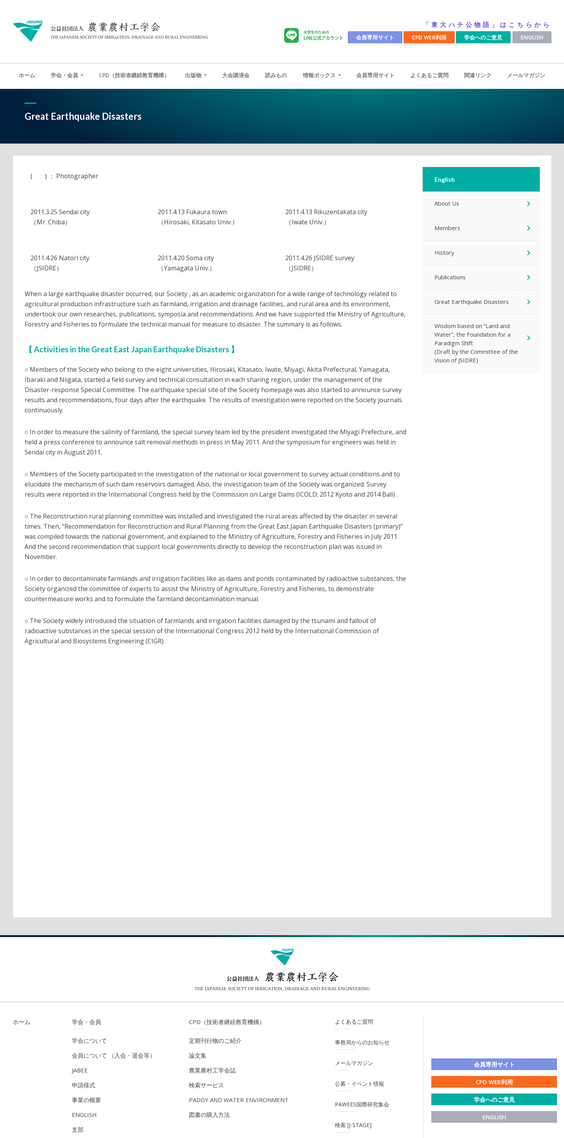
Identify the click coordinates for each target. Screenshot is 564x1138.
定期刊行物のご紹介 (215, 1040)
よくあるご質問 (429, 75)
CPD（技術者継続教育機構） (134, 75)
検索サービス (206, 1085)
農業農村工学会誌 (212, 1070)
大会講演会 (235, 75)
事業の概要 (86, 1100)
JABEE (80, 1070)
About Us (446, 204)
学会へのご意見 (483, 37)
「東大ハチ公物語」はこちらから (487, 24)
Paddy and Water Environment (238, 1100)
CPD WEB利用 (429, 37)
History (444, 253)
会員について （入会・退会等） (113, 1055)
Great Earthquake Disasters (472, 302)
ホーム (27, 75)
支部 (78, 1129)
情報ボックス (319, 75)
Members (447, 228)
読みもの (276, 75)
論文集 (197, 1055)
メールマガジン (526, 75)
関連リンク (477, 75)
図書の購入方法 (209, 1114)
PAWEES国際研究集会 (362, 1104)
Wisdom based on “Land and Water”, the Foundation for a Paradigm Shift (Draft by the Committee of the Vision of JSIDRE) (476, 344)
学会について (89, 1040)
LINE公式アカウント (315, 35)
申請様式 (83, 1085)
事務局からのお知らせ (362, 1042)
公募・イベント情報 (359, 1083)
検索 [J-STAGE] (353, 1125)
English (532, 37)
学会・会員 (64, 75)
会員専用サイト (375, 37)
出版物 (193, 75)
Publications (450, 277)
